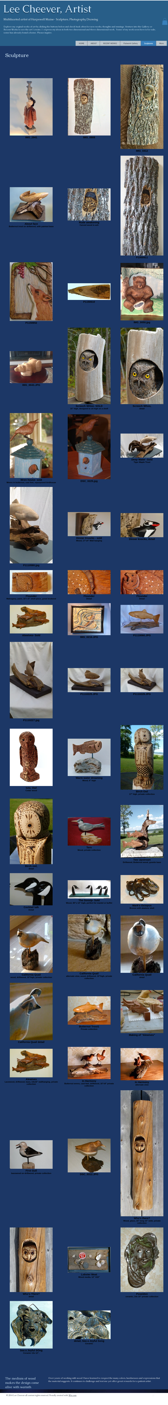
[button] (165, 21)
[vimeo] (153, 1395)
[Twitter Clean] (156, 1395)
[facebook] (160, 1395)
